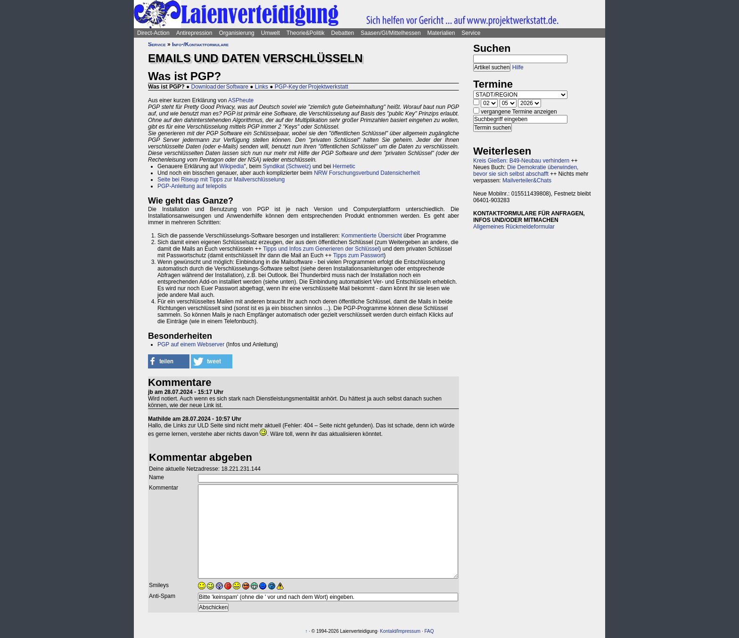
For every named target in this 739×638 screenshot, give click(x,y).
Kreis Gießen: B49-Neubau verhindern (521, 160)
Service (470, 33)
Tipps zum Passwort (358, 255)
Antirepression (194, 33)
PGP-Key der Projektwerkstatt (311, 86)
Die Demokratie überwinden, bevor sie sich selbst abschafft (525, 170)
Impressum (408, 631)
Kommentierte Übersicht (371, 235)
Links (261, 86)
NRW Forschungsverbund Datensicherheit (367, 173)
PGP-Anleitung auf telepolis (192, 186)
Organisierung (236, 33)
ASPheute (241, 100)
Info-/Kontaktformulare (200, 44)
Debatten (342, 33)
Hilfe (518, 67)
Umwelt (270, 33)
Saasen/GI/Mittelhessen (390, 33)
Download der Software (219, 86)
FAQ (429, 631)
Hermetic (344, 166)
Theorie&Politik (306, 33)
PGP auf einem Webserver (190, 344)
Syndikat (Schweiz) (287, 166)
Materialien (441, 33)
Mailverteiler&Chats (526, 180)
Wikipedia (231, 166)
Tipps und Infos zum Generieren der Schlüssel (321, 248)
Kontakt (388, 631)
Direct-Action (153, 33)
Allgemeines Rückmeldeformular (514, 226)
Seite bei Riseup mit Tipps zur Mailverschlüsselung (221, 179)
